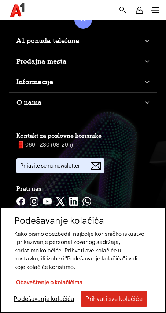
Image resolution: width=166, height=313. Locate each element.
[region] (83, 260)
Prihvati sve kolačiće (113, 298)
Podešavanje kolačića (44, 298)
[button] (139, 10)
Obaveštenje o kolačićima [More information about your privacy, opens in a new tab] (49, 282)
